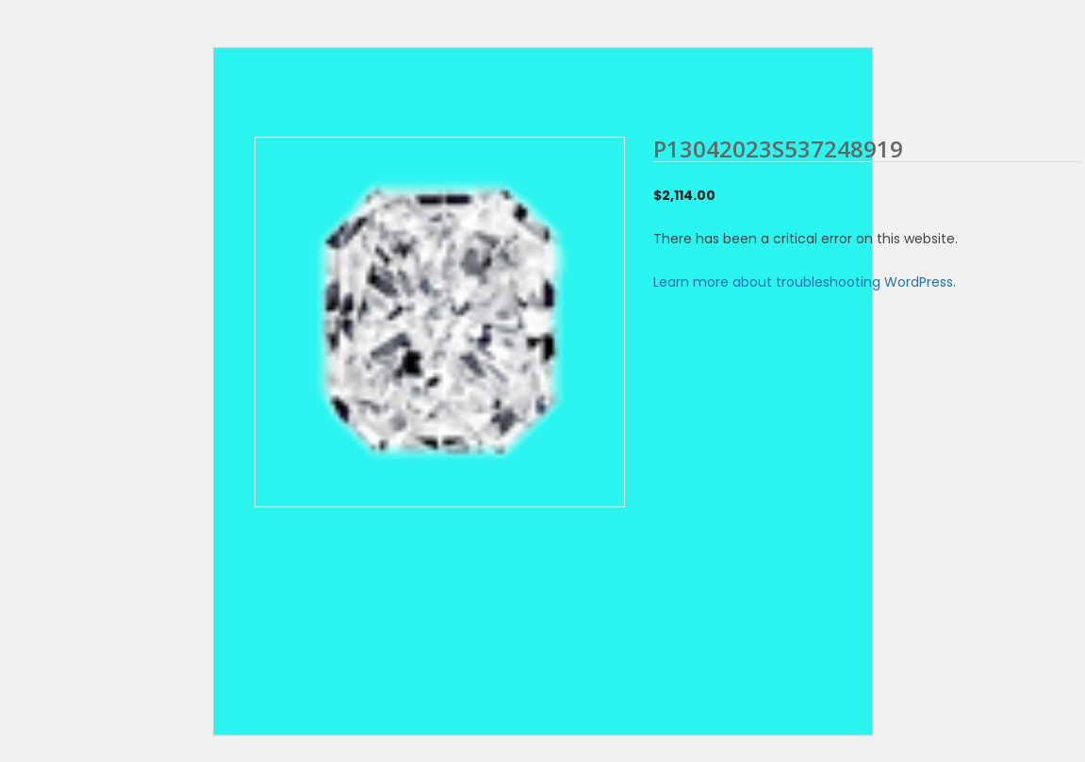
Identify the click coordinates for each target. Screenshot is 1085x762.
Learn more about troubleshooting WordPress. (804, 282)
